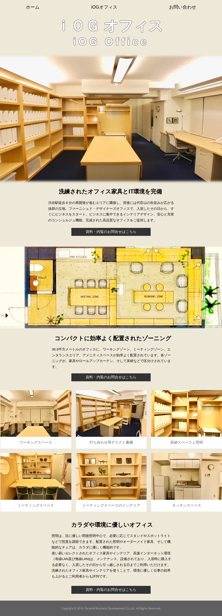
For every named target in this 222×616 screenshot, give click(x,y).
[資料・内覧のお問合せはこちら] (111, 232)
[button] (35, 419)
